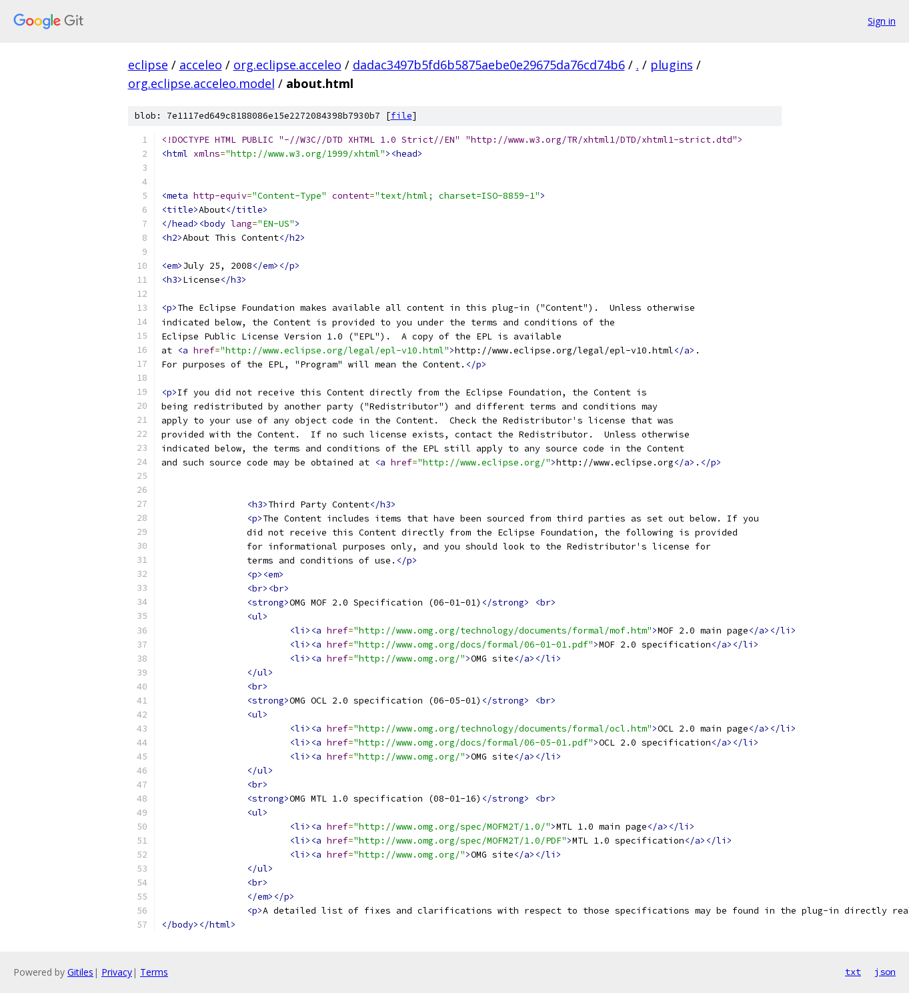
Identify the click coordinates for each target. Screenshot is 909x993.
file (401, 115)
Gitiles (80, 972)
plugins (671, 65)
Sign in (882, 21)
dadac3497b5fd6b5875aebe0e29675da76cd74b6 (489, 65)
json (885, 972)
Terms (154, 972)
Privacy (116, 972)
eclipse (148, 65)
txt (853, 972)
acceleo (200, 65)
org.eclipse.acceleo (287, 65)
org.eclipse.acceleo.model (201, 83)
